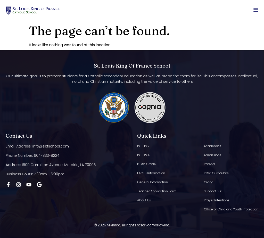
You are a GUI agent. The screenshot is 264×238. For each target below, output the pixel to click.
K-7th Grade (146, 164)
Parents (210, 164)
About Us (144, 200)
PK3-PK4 (143, 155)
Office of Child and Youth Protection (231, 209)
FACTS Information (151, 173)
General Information (152, 182)
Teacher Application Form (157, 191)
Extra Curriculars (216, 173)
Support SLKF (213, 191)
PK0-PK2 (143, 146)
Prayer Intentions (216, 200)
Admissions (212, 155)
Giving (208, 182)
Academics (212, 146)
